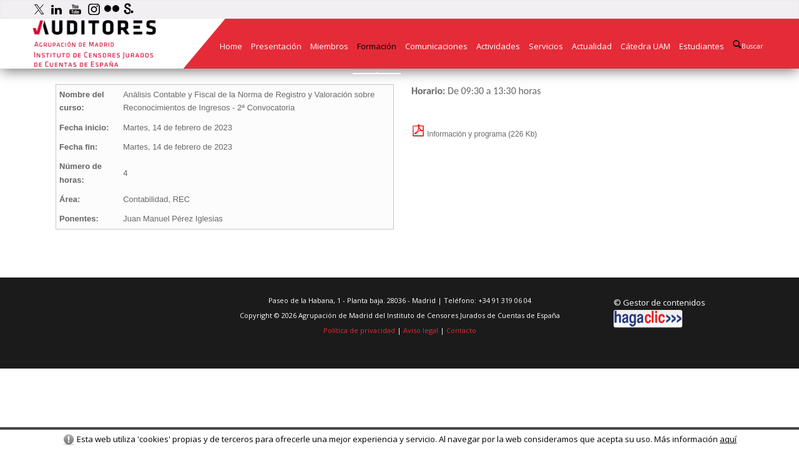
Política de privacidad (359, 330)
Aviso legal (420, 330)
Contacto (461, 330)
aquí (728, 439)
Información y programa (458, 134)
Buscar (748, 45)
